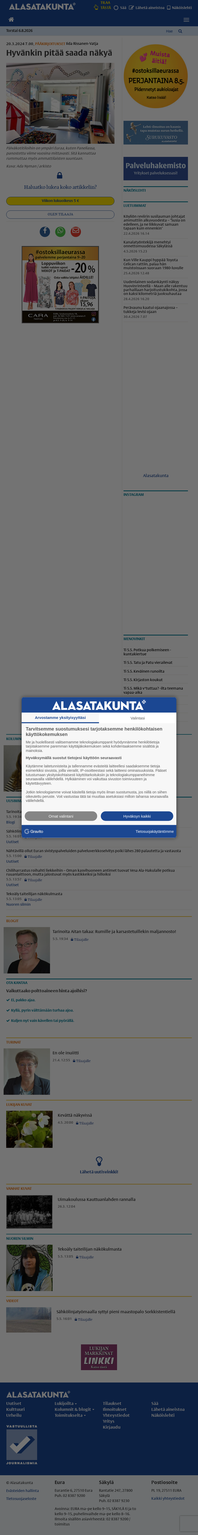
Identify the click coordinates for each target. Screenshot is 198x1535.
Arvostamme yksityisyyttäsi (60, 717)
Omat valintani (61, 816)
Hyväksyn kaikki (137, 816)
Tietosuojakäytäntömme (155, 831)
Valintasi (137, 718)
